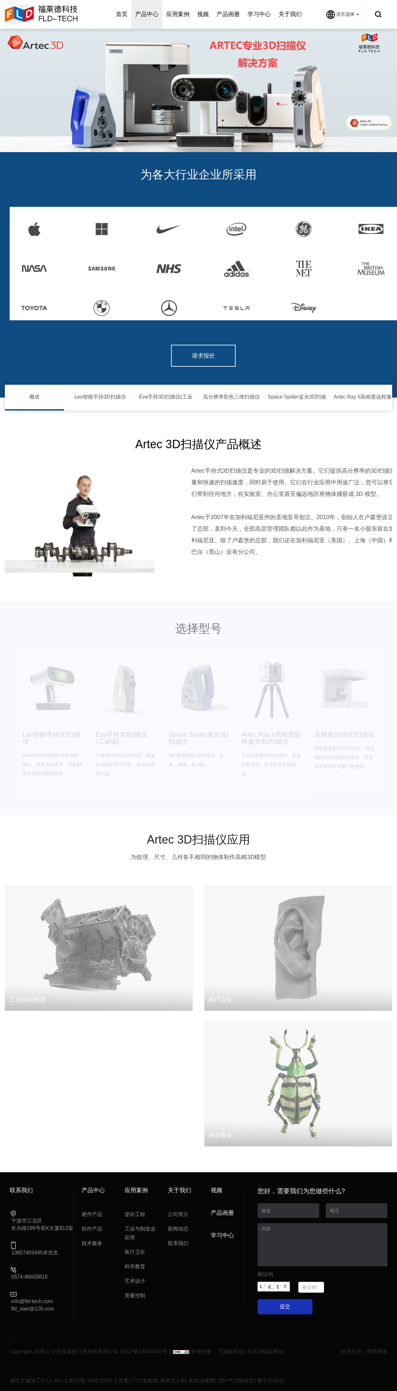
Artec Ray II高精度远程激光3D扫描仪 (363, 402)
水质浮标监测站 (265, 1351)
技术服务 (92, 1243)
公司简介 (178, 1214)
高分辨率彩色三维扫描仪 (231, 397)
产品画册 (222, 1213)
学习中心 (222, 1235)
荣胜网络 (377, 1351)
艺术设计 (135, 1281)
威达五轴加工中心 (30, 1380)
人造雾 (121, 1380)
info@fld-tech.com (32, 1301)
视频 (216, 1190)
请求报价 (203, 356)
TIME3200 (99, 1380)
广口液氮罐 (145, 1380)
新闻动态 (178, 1229)
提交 (285, 1306)
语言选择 (342, 14)
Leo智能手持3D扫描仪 (100, 397)
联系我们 (178, 1243)
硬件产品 (92, 1214)
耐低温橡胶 (202, 1380)
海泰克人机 (173, 1380)
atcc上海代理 (69, 1380)
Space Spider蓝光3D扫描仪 (297, 402)
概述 (34, 397)
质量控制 (135, 1295)
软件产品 (92, 1229)
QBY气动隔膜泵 (235, 1380)
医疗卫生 (135, 1252)
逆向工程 (135, 1214)
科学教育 (135, 1266)
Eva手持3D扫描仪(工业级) (165, 402)
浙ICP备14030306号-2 (146, 1351)
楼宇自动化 (270, 1380)
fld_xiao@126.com (32, 1308)
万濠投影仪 (231, 1351)
